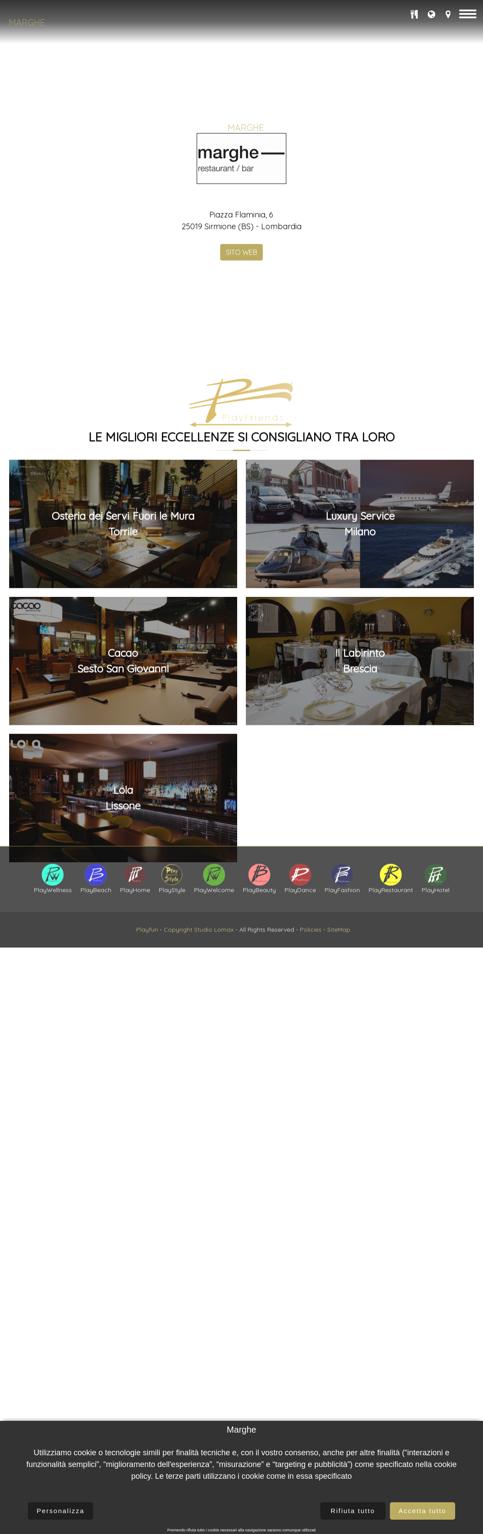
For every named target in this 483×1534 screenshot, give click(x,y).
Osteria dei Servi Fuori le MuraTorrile (123, 798)
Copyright (178, 958)
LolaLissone (123, 1072)
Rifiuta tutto (353, 1510)
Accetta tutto (422, 1510)
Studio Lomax (214, 958)
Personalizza (60, 1510)
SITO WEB (241, 366)
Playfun (147, 958)
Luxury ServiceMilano (360, 798)
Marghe (27, 22)
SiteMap (338, 958)
